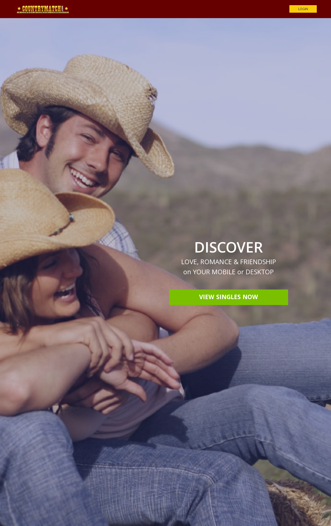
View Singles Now (228, 298)
